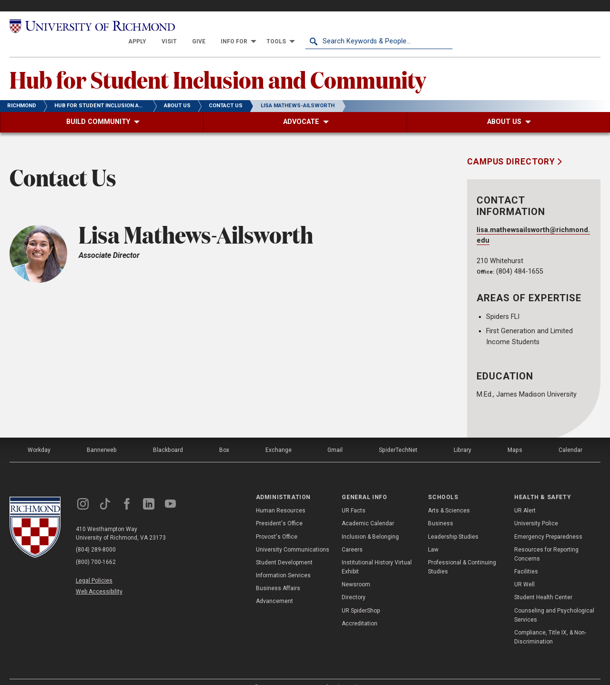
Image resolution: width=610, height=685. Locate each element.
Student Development (284, 547)
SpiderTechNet (399, 435)
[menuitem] (285, 26)
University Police (536, 509)
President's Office (279, 509)
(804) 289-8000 (96, 535)
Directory (354, 583)
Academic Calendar (368, 509)
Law (433, 535)
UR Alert (525, 495)
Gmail (335, 435)
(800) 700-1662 (96, 547)
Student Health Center (543, 583)
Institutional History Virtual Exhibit (377, 552)
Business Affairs (278, 574)
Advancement (274, 586)
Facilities (526, 556)
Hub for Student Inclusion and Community (218, 64)
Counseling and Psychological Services (554, 600)
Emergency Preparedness (548, 522)
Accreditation (359, 608)
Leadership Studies (453, 522)
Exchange (278, 435)
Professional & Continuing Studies (462, 552)
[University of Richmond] (83, 26)
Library (462, 435)
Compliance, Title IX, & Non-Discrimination (550, 622)
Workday (39, 435)
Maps (515, 435)
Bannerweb (102, 435)
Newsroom (356, 570)
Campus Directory (512, 147)
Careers (352, 535)
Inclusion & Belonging (370, 522)
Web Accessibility (99, 576)
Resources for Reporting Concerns (546, 539)
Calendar (570, 435)
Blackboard (168, 435)
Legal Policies (94, 565)
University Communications (292, 535)
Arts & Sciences (449, 495)
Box (224, 435)
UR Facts (354, 495)
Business (440, 509)
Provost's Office (276, 522)
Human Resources (280, 495)
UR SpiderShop (361, 596)
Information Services (283, 560)
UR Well (524, 570)
